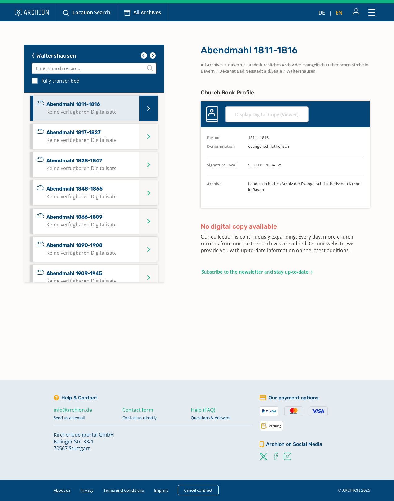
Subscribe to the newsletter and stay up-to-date (255, 272)
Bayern (235, 65)
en (339, 12)
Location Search (91, 12)
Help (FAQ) (203, 410)
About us (62, 490)
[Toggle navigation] (372, 12)
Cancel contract (198, 490)
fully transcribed (61, 80)
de (321, 12)
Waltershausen (54, 55)
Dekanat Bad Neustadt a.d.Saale (250, 71)
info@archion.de (73, 410)
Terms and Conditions (123, 490)
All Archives (147, 12)
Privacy (87, 490)
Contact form (137, 410)
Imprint (161, 490)
